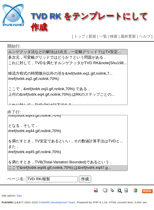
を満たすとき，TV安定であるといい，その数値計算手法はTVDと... (67, 141)
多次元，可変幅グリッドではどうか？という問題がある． (67, 57)
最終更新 (128, 36)
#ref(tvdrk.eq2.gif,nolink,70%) (67, 78)
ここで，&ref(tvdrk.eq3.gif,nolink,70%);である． (67, 89)
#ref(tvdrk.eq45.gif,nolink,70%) (67, 152)
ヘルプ (144, 36)
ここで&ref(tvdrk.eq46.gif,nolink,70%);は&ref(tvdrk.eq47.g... (67, 168)
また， (67, 147)
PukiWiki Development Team (57, 202)
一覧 (103, 36)
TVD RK (46, 15)
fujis (19, 195)
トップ (79, 36)
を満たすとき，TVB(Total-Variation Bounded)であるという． (67, 162)
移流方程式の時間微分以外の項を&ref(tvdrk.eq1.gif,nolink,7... (67, 73)
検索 (113, 36)
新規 (92, 36)
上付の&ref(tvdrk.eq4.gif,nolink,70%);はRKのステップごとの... (67, 94)
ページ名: (16, 178)
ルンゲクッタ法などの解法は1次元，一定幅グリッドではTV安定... (67, 52)
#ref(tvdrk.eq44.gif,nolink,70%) (67, 131)
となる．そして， (67, 126)
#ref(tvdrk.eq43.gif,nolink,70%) (67, 115)
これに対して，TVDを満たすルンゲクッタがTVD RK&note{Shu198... (67, 63)
